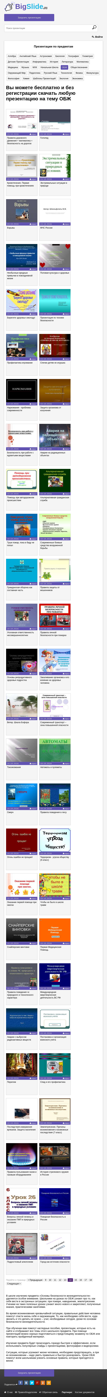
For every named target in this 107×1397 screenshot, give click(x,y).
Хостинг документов (85, 1392)
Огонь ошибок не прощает (20, 857)
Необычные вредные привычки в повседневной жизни (19, 276)
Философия (13, 78)
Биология (59, 56)
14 (70, 1280)
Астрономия (45, 56)
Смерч (10, 812)
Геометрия (87, 56)
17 (86, 1280)
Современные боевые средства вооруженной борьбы (51, 545)
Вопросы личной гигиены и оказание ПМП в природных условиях (20, 1220)
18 (90, 1280)
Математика (82, 62)
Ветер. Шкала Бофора (18, 722)
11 (55, 1280)
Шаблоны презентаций (44, 78)
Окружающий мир (16, 73)
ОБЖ (63, 67)
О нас (8, 1392)
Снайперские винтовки (18, 947)
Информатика (39, 62)
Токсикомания (14, 767)
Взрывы (11, 228)
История (53, 62)
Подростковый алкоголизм (20, 1262)
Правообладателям (26, 1392)
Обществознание (78, 67)
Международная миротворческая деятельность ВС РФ (50, 995)
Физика (78, 73)
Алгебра (12, 56)
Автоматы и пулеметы (51, 767)
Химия (26, 78)
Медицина (13, 67)
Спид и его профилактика (52, 1082)
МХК (34, 67)
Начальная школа (49, 67)
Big (31, 6)
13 (65, 1280)
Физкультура (92, 73)
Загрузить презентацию (29, 17)
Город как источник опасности (54, 1262)
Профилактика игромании (19, 363)
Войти (97, 36)
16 (80, 1280)
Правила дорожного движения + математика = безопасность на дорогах (19, 141)
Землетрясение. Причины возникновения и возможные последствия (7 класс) (54, 1130)
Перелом (11, 1082)
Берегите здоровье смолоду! (21, 318)
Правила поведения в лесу (53, 812)
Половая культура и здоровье (54, 273)
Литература (67, 62)
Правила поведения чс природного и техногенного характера (20, 995)
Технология (66, 73)
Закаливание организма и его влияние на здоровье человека (54, 680)
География (73, 56)
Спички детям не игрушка (52, 363)
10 (50, 1280)
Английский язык (27, 56)
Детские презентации (18, 62)
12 (60, 1280)
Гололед (44, 138)
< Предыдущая (35, 1280)
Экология (63, 78)
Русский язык (50, 73)
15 (76, 1280)
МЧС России (46, 228)
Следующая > (14, 1283)
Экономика (76, 78)
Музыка (25, 67)
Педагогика (34, 73)
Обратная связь (48, 1392)
